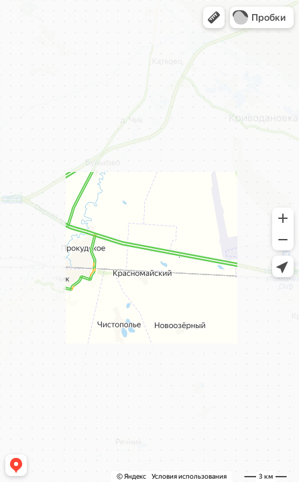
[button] (214, 17)
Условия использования (189, 476)
